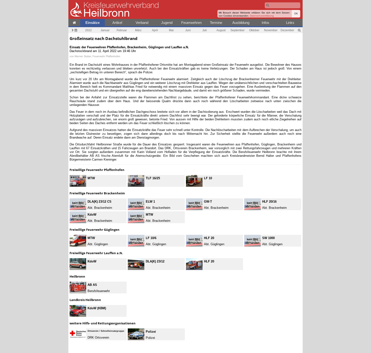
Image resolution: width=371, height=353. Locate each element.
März (138, 30)
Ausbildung (240, 23)
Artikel (117, 23)
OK (296, 13)
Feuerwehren (191, 23)
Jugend (166, 23)
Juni (188, 30)
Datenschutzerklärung (262, 15)
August (220, 30)
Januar (105, 30)
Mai (171, 30)
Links (290, 23)
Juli (204, 30)
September (237, 30)
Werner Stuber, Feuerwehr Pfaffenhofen (97, 56)
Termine (216, 23)
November (271, 30)
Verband (142, 23)
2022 (88, 30)
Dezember (287, 30)
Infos (265, 23)
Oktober (254, 30)
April (155, 30)
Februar (122, 30)
